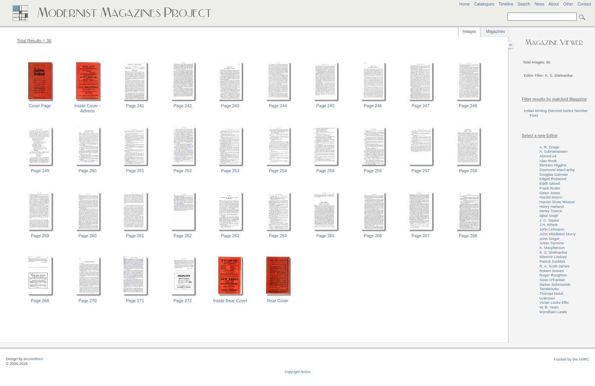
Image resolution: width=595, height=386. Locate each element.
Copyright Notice (297, 372)
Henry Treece (550, 211)
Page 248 (468, 105)
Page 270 (88, 300)
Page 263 (230, 235)
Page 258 (468, 170)
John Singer (549, 238)
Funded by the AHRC (571, 359)
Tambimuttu (549, 289)
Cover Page (40, 105)
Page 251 (135, 170)
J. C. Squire (549, 220)
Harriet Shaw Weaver (557, 202)
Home (464, 4)
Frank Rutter (549, 188)
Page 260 (88, 235)
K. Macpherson (552, 247)
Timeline (505, 4)
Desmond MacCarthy (557, 170)
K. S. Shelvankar (553, 252)
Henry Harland (551, 206)
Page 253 (230, 170)
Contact (584, 4)
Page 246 (373, 105)
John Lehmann (551, 229)
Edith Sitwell (549, 183)
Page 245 (325, 105)
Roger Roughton (553, 275)
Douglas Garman (553, 174)
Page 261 (135, 235)
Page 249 (40, 170)
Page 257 (421, 170)
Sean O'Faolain (552, 280)
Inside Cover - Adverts (87, 108)
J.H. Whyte (548, 224)
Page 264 (278, 235)
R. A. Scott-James (554, 266)
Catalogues (484, 4)
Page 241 (135, 105)
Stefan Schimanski (554, 284)
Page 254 (278, 170)
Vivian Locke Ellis (553, 302)
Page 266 (373, 235)
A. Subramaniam (553, 151)
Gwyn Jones (549, 193)
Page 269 (40, 300)
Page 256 (373, 170)
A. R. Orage (549, 147)
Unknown (547, 298)
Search (524, 4)
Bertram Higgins (552, 165)
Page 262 (183, 235)
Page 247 (421, 105)
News (539, 4)
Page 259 (40, 235)
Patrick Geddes (552, 261)
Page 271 (135, 300)
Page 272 (183, 300)
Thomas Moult (551, 293)
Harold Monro (550, 197)
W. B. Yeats (549, 307)
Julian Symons (551, 243)
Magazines (495, 31)
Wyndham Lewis (553, 312)
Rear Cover (277, 300)
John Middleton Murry (557, 234)
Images (469, 31)
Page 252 (183, 170)
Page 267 (421, 235)
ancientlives (33, 359)
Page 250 (88, 170)
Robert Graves (551, 271)
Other (568, 4)
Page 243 (230, 105)
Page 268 (468, 235)
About (553, 4)
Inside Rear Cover (230, 300)
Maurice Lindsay (553, 256)
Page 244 (278, 105)
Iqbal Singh (548, 215)
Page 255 (325, 170)
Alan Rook (548, 161)
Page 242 (183, 105)
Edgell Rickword (552, 179)
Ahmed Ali (547, 156)
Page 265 (325, 235)
